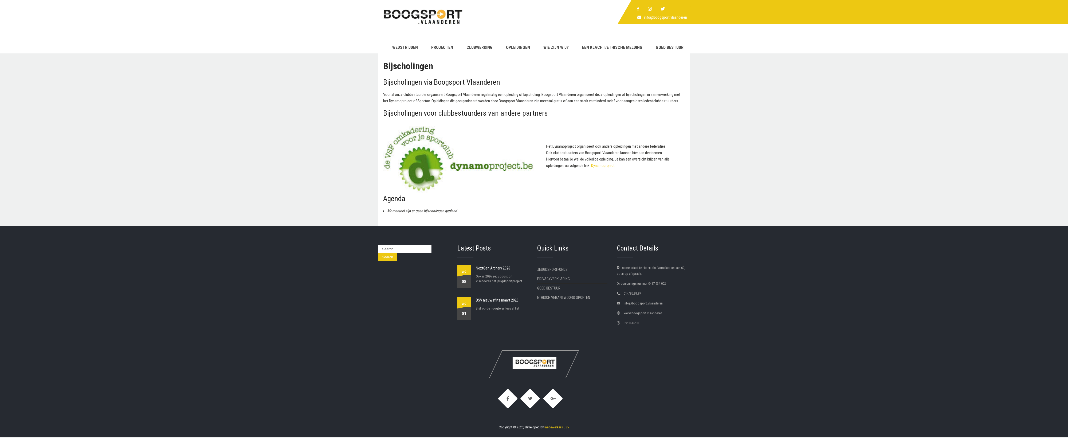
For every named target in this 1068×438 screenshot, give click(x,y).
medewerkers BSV (556, 428)
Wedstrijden (405, 47)
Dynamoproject (603, 165)
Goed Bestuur (670, 47)
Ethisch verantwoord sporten (563, 297)
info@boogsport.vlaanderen (665, 17)
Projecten (442, 47)
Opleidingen (518, 47)
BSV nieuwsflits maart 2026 (497, 300)
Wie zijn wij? (556, 47)
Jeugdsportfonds (552, 269)
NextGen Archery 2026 (493, 268)
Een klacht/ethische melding (612, 47)
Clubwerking (479, 47)
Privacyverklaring (553, 279)
